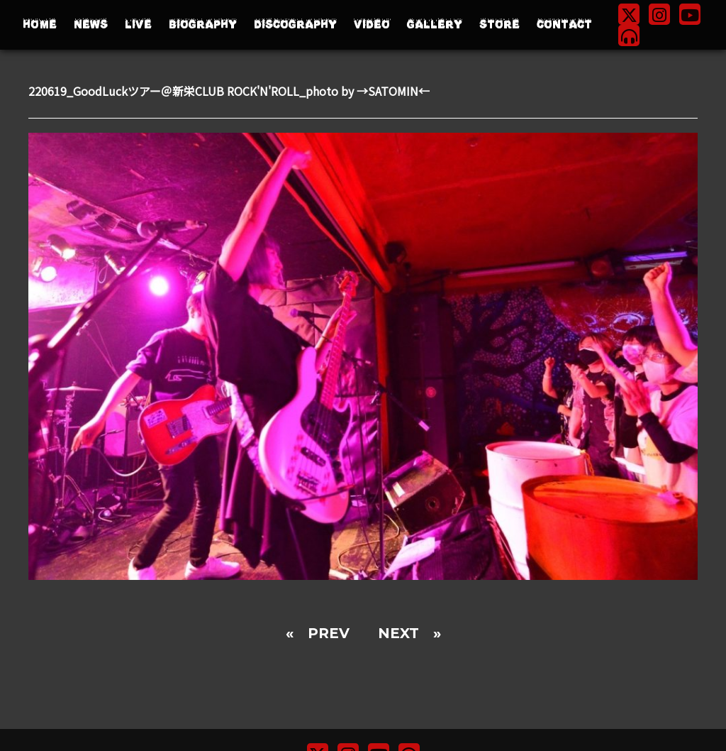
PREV (329, 633)
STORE (499, 24)
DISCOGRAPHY (295, 24)
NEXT (398, 633)
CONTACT (564, 24)
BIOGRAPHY (203, 24)
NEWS (91, 24)
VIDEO (372, 24)
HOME (40, 24)
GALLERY (434, 24)
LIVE (138, 24)
